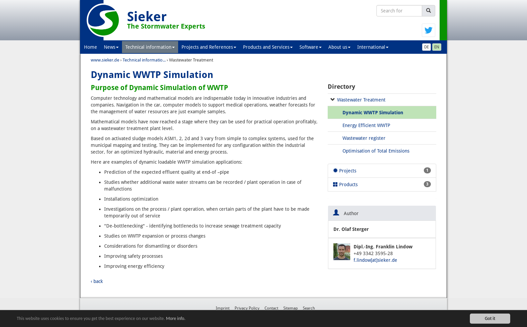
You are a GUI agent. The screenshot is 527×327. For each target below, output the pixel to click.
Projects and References (208, 47)
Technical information (150, 47)
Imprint (223, 308)
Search (309, 308)
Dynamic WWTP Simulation (372, 112)
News (111, 47)
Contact (271, 308)
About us (339, 47)
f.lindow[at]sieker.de (375, 260)
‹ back (97, 281)
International (373, 47)
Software (310, 47)
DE (426, 47)
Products (382, 184)
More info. (176, 318)
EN (436, 47)
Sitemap (290, 308)
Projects (382, 170)
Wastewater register (364, 138)
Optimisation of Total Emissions (375, 151)
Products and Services (268, 47)
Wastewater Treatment (361, 100)
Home (90, 47)
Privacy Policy (247, 308)
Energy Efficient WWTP (366, 125)
